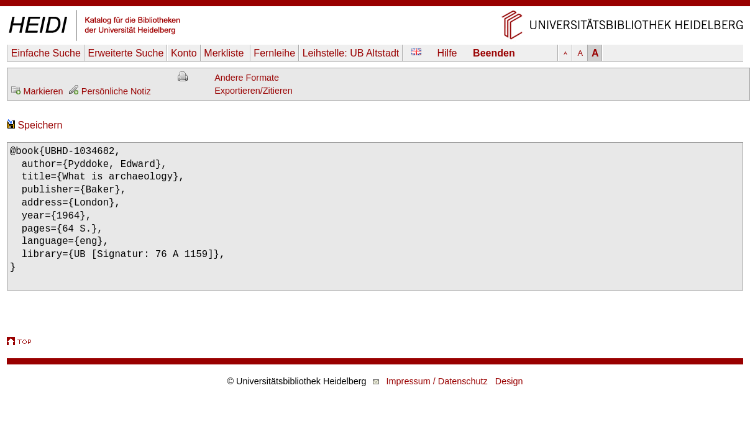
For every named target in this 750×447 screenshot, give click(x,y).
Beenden (494, 53)
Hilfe (447, 53)
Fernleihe (274, 53)
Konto (184, 53)
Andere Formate (246, 78)
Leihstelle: (351, 53)
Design (509, 381)
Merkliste (225, 53)
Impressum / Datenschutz (437, 381)
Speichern (35, 125)
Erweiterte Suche (125, 53)
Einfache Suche (46, 53)
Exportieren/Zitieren (253, 91)
